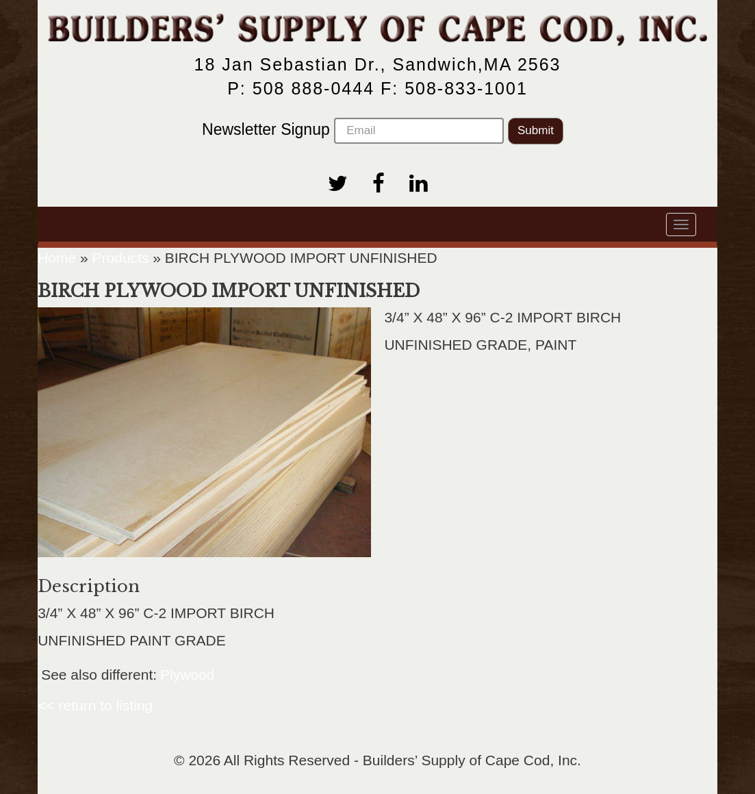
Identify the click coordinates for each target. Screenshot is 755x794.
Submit (535, 130)
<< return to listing (95, 705)
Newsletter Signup (353, 131)
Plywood (187, 674)
